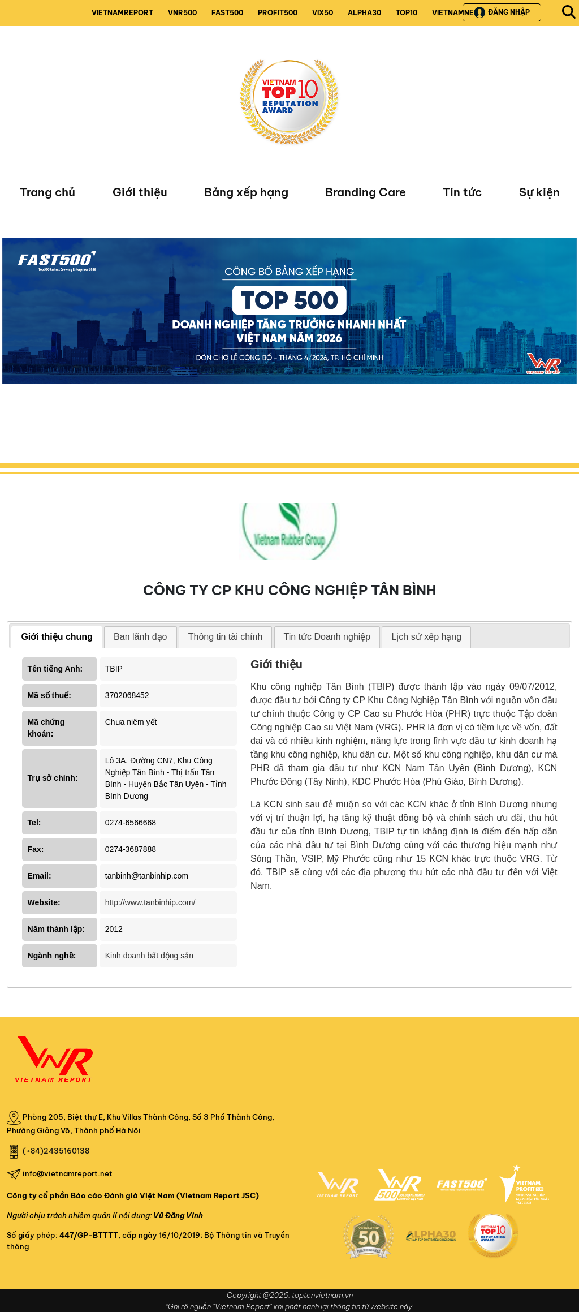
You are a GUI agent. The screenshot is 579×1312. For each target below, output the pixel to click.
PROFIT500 (277, 12)
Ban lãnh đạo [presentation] (140, 637)
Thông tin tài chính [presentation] (225, 637)
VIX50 (322, 12)
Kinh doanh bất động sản (149, 955)
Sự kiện (539, 192)
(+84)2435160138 (56, 1150)
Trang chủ (47, 192)
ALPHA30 (364, 12)
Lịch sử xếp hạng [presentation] (426, 637)
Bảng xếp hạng (246, 192)
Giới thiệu (140, 192)
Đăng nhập (502, 12)
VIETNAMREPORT (122, 12)
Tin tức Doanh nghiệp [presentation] (327, 637)
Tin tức (462, 192)
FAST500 (227, 12)
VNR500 (182, 12)
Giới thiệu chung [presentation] (57, 637)
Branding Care (365, 192)
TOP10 (406, 12)
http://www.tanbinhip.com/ (150, 902)
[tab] (56, 637)
